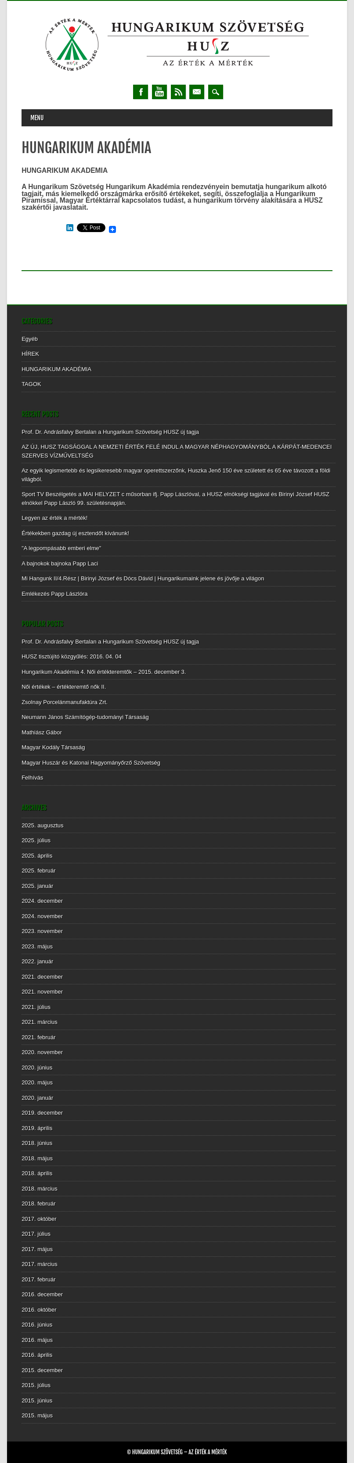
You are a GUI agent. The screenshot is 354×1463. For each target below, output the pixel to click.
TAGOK (31, 384)
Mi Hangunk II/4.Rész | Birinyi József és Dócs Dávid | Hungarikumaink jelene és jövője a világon (143, 578)
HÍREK (30, 354)
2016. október (39, 1309)
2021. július (36, 1007)
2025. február (38, 870)
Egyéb (30, 339)
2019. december (42, 1112)
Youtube (159, 92)
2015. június (37, 1400)
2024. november (42, 916)
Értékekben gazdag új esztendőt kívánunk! (75, 533)
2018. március (40, 1188)
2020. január (37, 1098)
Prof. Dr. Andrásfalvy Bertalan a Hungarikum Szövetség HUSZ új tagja (110, 432)
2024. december (42, 901)
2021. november (42, 991)
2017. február (38, 1279)
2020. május (37, 1082)
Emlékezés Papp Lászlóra (54, 593)
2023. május (37, 946)
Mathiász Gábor (42, 732)
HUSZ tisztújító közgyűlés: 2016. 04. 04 (72, 656)
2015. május (37, 1415)
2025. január (37, 886)
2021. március (40, 1022)
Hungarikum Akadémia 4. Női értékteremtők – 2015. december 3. (104, 672)
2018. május (37, 1158)
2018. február (38, 1203)
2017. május (37, 1249)
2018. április (37, 1173)
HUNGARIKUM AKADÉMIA (56, 369)
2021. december (42, 976)
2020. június (37, 1067)
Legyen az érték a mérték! (54, 518)
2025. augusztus (42, 825)
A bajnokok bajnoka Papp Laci (60, 563)
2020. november (42, 1052)
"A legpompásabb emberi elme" (61, 548)
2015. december (42, 1370)
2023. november (42, 931)
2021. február (38, 1037)
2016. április (37, 1355)
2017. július (36, 1233)
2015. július (36, 1385)
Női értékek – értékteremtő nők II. (64, 686)
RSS (178, 92)
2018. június (37, 1143)
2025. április (37, 855)
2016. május (37, 1340)
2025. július (36, 840)
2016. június (37, 1324)
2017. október (39, 1219)
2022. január (37, 961)
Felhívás (32, 777)
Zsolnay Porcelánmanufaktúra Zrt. (65, 702)
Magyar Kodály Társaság (53, 747)
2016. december (42, 1294)
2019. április (37, 1128)
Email (196, 92)
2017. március (40, 1264)
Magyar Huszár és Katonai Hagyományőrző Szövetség (91, 762)
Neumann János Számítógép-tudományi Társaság (85, 717)
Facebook (140, 92)
